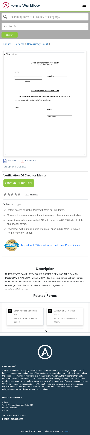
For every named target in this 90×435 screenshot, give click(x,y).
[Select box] (45, 16)
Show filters (9, 54)
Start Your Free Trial (18, 183)
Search (9, 35)
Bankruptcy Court (37, 44)
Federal (19, 44)
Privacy (67, 431)
